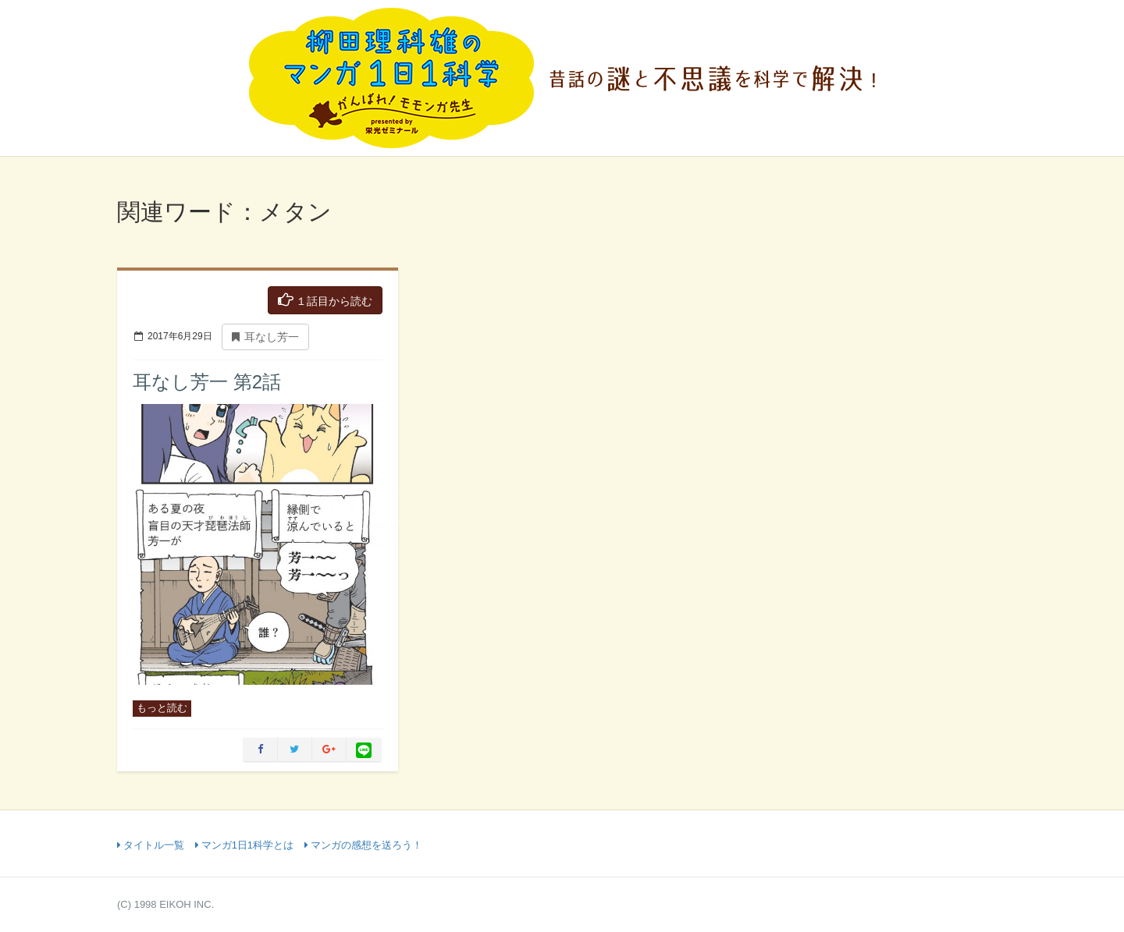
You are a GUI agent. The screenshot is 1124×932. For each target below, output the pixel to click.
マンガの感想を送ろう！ (363, 845)
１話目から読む (325, 299)
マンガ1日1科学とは (244, 845)
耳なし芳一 (265, 337)
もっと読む (162, 708)
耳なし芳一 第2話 (207, 381)
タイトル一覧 (150, 845)
